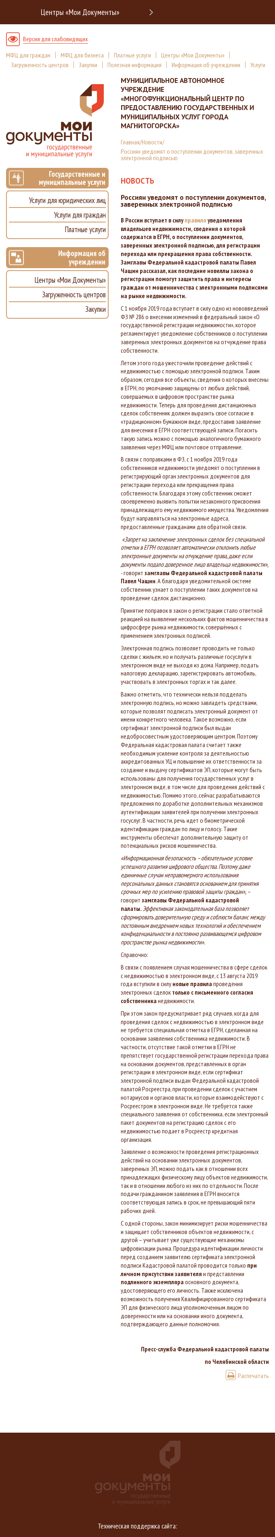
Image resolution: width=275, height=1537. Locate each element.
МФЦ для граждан (28, 55)
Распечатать (247, 1376)
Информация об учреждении (206, 65)
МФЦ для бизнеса (82, 55)
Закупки (88, 65)
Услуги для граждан (80, 215)
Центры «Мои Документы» (80, 12)
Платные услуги (132, 55)
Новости (152, 142)
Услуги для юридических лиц (67, 200)
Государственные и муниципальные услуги (57, 178)
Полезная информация (134, 65)
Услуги (257, 65)
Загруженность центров (40, 65)
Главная (130, 142)
